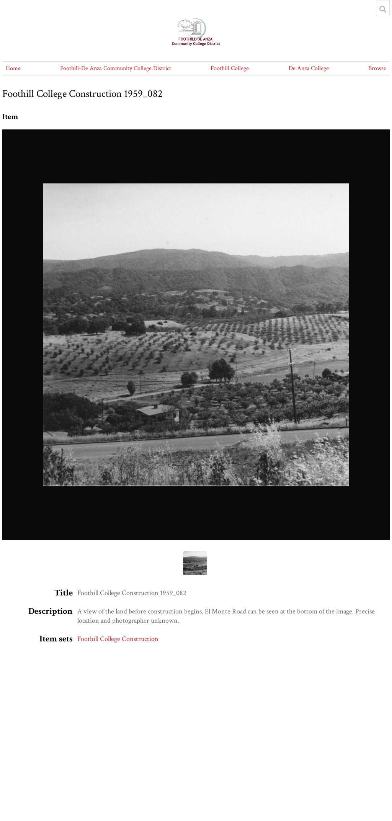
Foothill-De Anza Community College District (115, 68)
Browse (377, 68)
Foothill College (230, 68)
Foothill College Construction (117, 639)
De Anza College (309, 68)
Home (13, 68)
